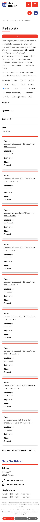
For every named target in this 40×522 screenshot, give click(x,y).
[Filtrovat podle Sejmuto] (20, 123)
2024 (16, 88)
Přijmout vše (8, 518)
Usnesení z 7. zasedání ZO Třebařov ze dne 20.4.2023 (19, 214)
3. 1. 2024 (8, 326)
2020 (15, 84)
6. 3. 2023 (8, 257)
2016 (15, 80)
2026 (33, 88)
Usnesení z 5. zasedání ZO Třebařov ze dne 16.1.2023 (19, 283)
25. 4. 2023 (8, 223)
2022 (32, 84)
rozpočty (29, 92)
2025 (25, 88)
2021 (24, 84)
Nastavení (32, 518)
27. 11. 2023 (8, 361)
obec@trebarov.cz (36, 13)
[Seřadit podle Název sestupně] (10, 102)
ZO (31, 97)
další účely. (20, 506)
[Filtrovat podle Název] (20, 106)
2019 (6, 84)
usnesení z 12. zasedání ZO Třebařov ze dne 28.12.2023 (19, 317)
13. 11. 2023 (8, 395)
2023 (7, 88)
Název (5, 102)
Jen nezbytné (20, 518)
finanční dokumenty (13, 92)
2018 (32, 80)
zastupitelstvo (19, 97)
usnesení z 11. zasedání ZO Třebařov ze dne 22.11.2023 (19, 352)
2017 (23, 80)
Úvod (4, 20)
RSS (27, 36)
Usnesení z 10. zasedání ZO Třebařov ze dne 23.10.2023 (19, 386)
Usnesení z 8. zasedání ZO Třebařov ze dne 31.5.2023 (19, 179)
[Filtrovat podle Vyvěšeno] (20, 115)
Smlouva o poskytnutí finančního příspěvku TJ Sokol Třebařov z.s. (19, 421)
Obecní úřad (13, 20)
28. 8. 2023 (8, 154)
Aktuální (7, 165)
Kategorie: (6, 80)
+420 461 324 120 (29, 13)
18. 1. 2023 (8, 292)
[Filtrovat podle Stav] (20, 131)
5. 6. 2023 (8, 188)
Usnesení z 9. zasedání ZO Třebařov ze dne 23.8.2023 (19, 145)
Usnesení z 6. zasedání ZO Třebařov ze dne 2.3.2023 (19, 248)
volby (7, 97)
